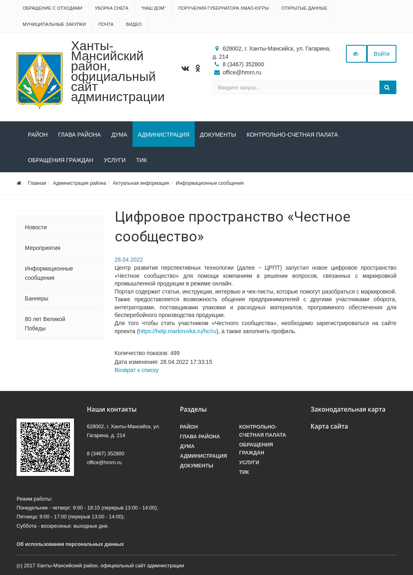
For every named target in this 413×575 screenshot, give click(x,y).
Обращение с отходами (52, 8)
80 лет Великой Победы (45, 323)
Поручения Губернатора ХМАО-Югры (223, 8)
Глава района (79, 134)
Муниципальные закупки (54, 24)
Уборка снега (112, 8)
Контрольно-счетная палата (292, 134)
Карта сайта (329, 426)
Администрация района (79, 183)
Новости (36, 227)
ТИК (141, 160)
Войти (382, 54)
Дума (119, 134)
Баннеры (36, 298)
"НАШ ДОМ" (153, 8)
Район (38, 134)
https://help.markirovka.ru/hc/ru (177, 331)
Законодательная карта (348, 409)
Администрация (164, 134)
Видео (134, 24)
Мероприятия (43, 248)
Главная (37, 183)
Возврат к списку (137, 370)
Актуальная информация (141, 183)
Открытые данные (304, 8)
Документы (218, 134)
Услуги (115, 160)
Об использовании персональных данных (70, 544)
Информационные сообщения (210, 183)
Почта (105, 24)
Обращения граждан (60, 160)
